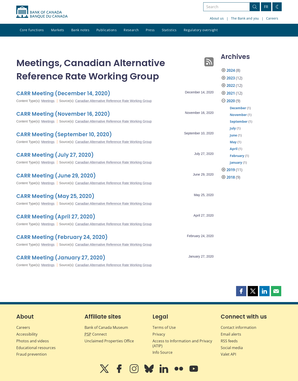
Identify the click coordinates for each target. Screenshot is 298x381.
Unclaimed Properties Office (109, 341)
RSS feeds (229, 341)
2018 (231, 177)
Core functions (32, 30)
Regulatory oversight (201, 30)
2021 (231, 93)
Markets (57, 30)
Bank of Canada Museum (106, 327)
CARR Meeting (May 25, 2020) (55, 196)
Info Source (162, 352)
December (238, 108)
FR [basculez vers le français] (266, 6)
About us (217, 18)
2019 (231, 169)
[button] (241, 291)
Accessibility (26, 334)
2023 (231, 78)
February (237, 155)
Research (131, 30)
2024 (231, 70)
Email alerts (231, 334)
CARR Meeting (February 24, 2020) (62, 237)
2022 (231, 85)
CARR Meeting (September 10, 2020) (64, 134)
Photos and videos (32, 341)
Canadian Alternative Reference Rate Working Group (113, 101)
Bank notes (80, 30)
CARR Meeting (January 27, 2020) (60, 257)
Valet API (228, 354)
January (236, 162)
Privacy (158, 334)
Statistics (169, 30)
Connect (96, 334)
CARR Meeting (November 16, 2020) (63, 114)
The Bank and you (245, 18)
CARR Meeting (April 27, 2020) (55, 216)
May (233, 142)
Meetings (47, 101)
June (233, 135)
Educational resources (36, 347)
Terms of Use (164, 327)
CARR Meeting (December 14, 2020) (63, 93)
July (233, 128)
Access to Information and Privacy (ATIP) (182, 343)
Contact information (238, 327)
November (238, 114)
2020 (231, 100)
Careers (272, 18)
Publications (106, 30)
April (233, 148)
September (238, 121)
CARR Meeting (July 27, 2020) (55, 155)
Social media (232, 347)
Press (150, 30)
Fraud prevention (31, 354)
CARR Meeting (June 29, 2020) (56, 175)
